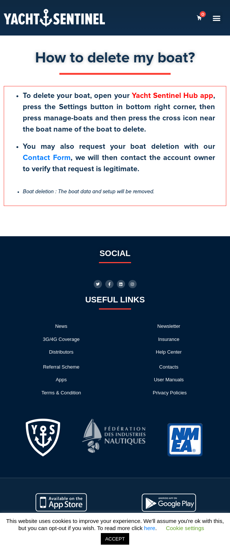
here (149, 528)
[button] (216, 18)
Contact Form (47, 157)
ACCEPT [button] (115, 539)
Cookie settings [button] (185, 528)
